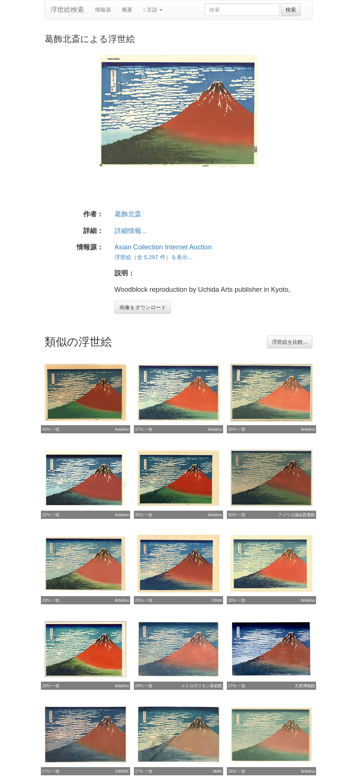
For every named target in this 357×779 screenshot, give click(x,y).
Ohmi (217, 600)
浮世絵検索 (67, 9)
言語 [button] (153, 10)
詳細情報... (131, 231)
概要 (127, 10)
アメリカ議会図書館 (296, 515)
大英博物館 (305, 685)
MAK (217, 771)
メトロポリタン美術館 (201, 685)
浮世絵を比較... (290, 342)
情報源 (103, 10)
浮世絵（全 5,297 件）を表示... (154, 257)
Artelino (122, 429)
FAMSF (122, 771)
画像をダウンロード (142, 307)
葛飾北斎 (128, 214)
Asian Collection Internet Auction (163, 247)
